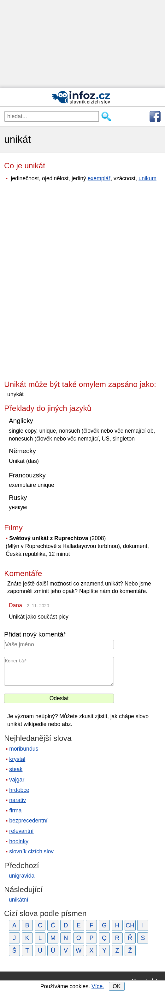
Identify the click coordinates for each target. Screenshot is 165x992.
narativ (17, 800)
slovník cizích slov (31, 851)
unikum (147, 178)
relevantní (21, 831)
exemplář (99, 178)
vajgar (16, 779)
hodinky (18, 841)
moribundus (23, 749)
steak (15, 769)
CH (130, 925)
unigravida (21, 876)
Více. (97, 986)
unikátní (18, 900)
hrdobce (19, 790)
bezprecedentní (28, 820)
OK (117, 986)
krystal (17, 759)
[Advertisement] (82, 44)
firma (15, 810)
